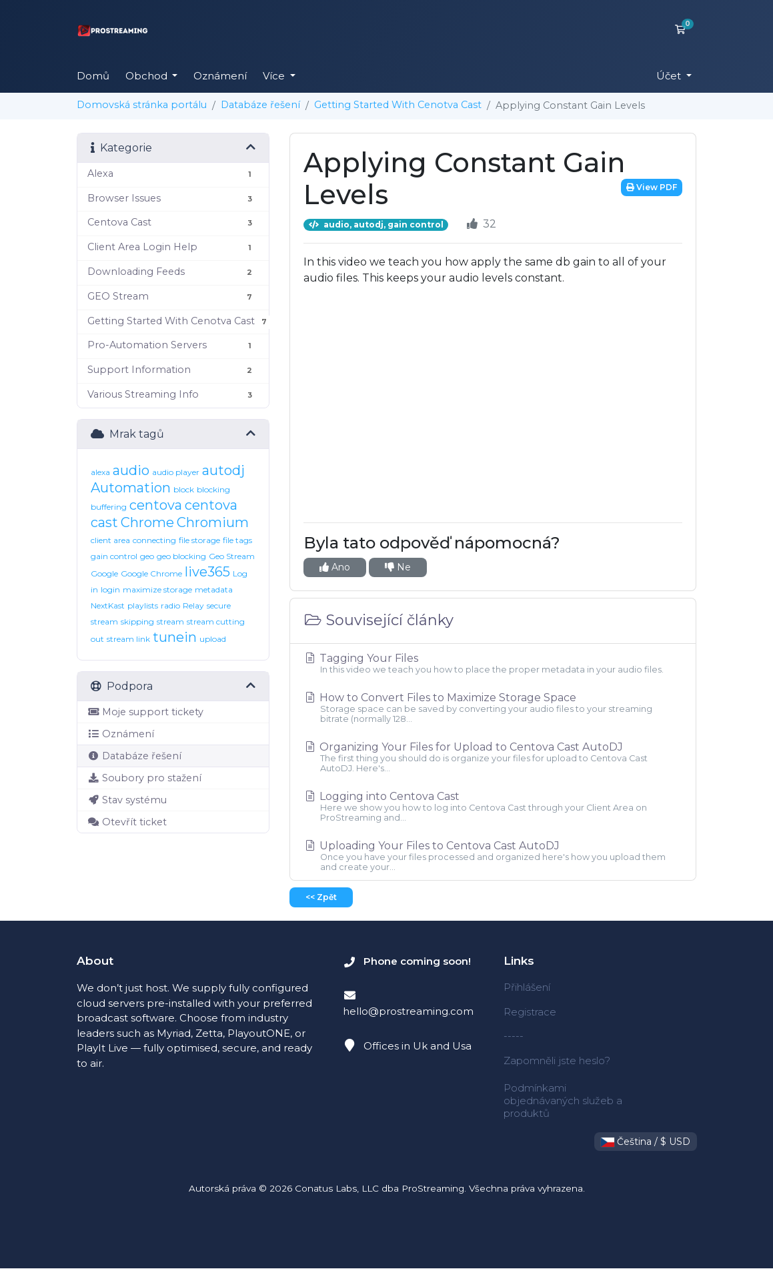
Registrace (530, 1011)
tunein (175, 637)
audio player (175, 472)
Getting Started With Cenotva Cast (398, 105)
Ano (334, 567)
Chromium (213, 522)
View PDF (651, 187)
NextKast (108, 605)
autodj (223, 470)
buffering (109, 507)
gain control (114, 556)
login (110, 589)
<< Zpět (321, 897)
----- (514, 1035)
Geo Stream (232, 556)
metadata (214, 589)
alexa (100, 472)
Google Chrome (151, 573)
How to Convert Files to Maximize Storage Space (492, 707)
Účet (670, 75)
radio (170, 605)
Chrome (147, 522)
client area (110, 540)
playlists (142, 605)
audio (131, 470)
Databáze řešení (260, 105)
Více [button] (275, 75)
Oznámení (220, 75)
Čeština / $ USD (645, 1142)
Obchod (147, 75)
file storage (199, 540)
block (183, 489)
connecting (154, 540)
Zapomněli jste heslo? (557, 1060)
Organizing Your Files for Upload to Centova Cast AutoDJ (492, 757)
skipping (137, 621)
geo (147, 556)
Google (104, 573)
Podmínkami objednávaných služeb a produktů (563, 1101)
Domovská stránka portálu (142, 105)
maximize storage (157, 589)
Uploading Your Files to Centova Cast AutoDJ (492, 855)
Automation (131, 488)
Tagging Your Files (492, 663)
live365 (207, 572)
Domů (93, 75)
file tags (237, 540)
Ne (398, 567)
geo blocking (181, 556)
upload (212, 639)
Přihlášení (527, 987)
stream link (128, 639)
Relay (193, 605)
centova (155, 505)
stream (170, 621)
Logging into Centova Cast (492, 806)
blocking (213, 489)
